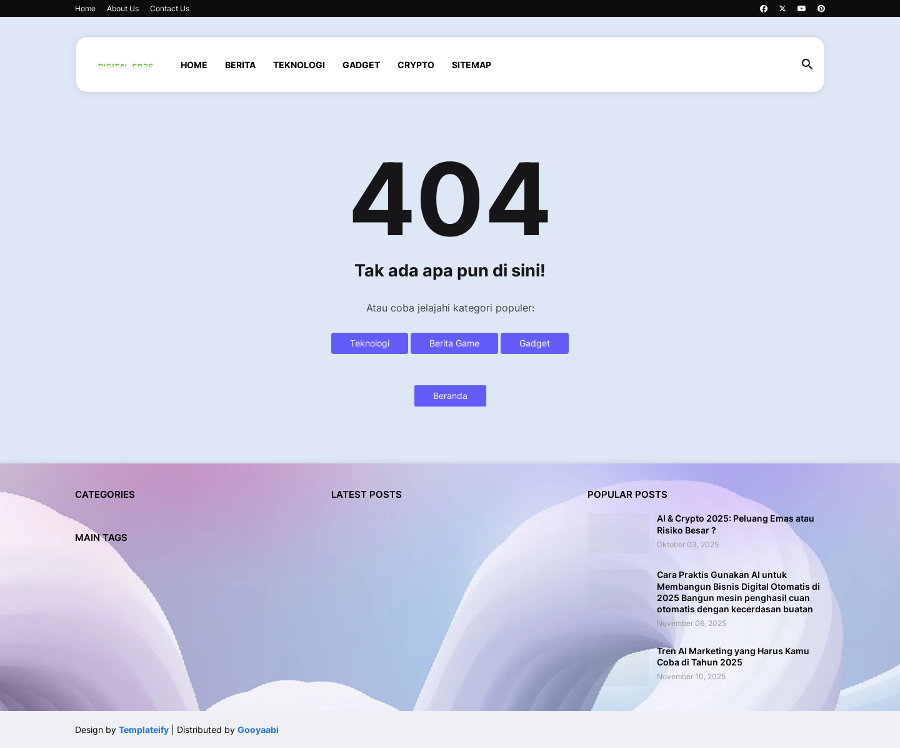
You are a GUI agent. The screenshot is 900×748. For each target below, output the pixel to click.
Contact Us (169, 8)
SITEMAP (471, 64)
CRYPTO (416, 64)
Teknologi (369, 343)
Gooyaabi (258, 729)
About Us (123, 8)
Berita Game (454, 343)
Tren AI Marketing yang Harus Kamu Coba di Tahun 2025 (733, 656)
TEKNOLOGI (299, 64)
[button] (807, 65)
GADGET (361, 64)
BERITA (240, 64)
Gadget (534, 343)
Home (85, 8)
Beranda (450, 395)
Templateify (144, 729)
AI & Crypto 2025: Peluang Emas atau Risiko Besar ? (735, 524)
